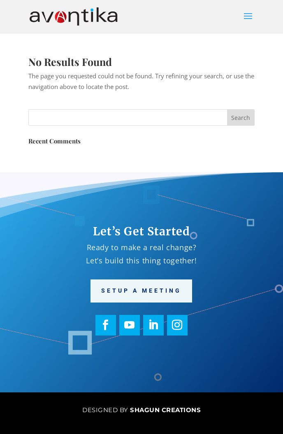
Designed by (141, 410)
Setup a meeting (141, 290)
